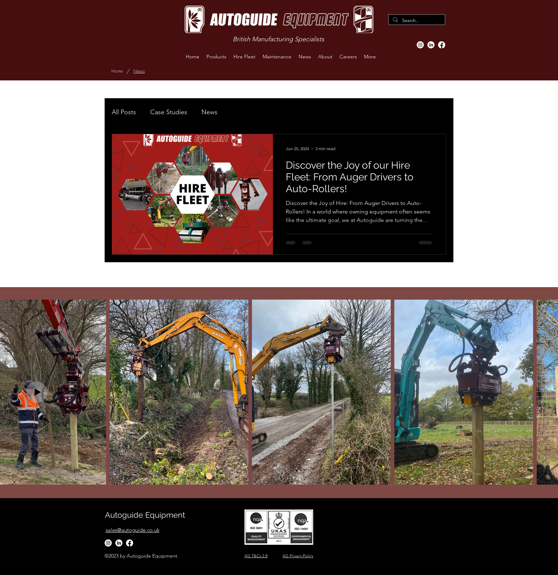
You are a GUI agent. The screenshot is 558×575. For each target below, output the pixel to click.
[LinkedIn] (431, 44)
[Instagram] (420, 44)
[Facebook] (441, 44)
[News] (139, 71)
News (209, 112)
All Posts (124, 112)
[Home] (117, 71)
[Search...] (416, 21)
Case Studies (168, 112)
